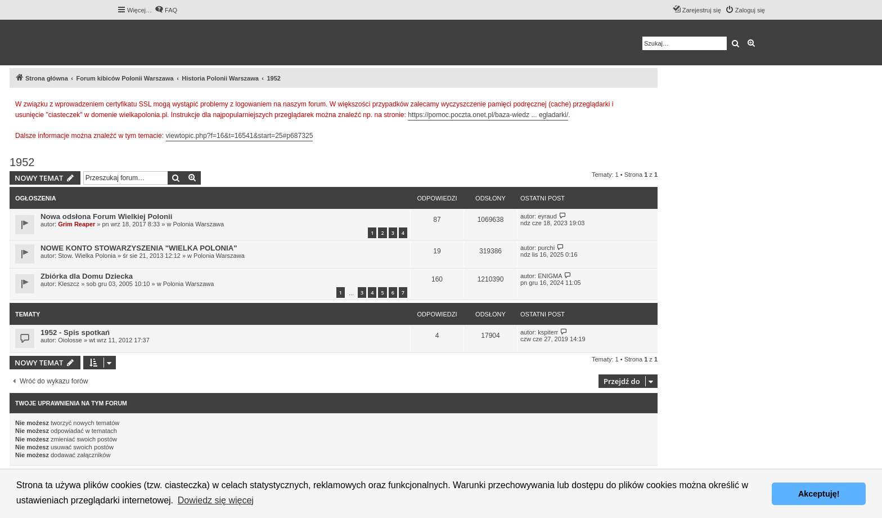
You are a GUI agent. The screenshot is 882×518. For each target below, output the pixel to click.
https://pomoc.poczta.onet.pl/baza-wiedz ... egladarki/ (488, 115)
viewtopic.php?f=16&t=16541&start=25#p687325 (239, 136)
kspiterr (548, 332)
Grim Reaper (76, 224)
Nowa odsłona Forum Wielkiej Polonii (106, 216)
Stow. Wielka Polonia (87, 255)
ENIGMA (550, 276)
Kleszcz (68, 283)
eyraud (547, 216)
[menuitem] (166, 10)
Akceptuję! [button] (819, 493)
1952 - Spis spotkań (75, 332)
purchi (546, 247)
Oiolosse (70, 340)
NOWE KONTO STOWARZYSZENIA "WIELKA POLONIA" (138, 248)
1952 (22, 162)
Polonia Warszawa (198, 224)
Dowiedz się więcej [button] (216, 500)
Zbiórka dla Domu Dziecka (86, 276)
